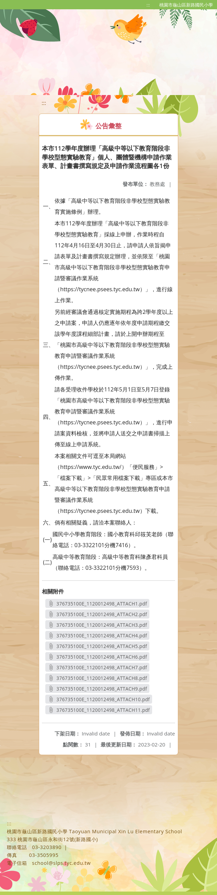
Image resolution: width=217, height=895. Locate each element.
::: (148, 5)
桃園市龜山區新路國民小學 (186, 5)
